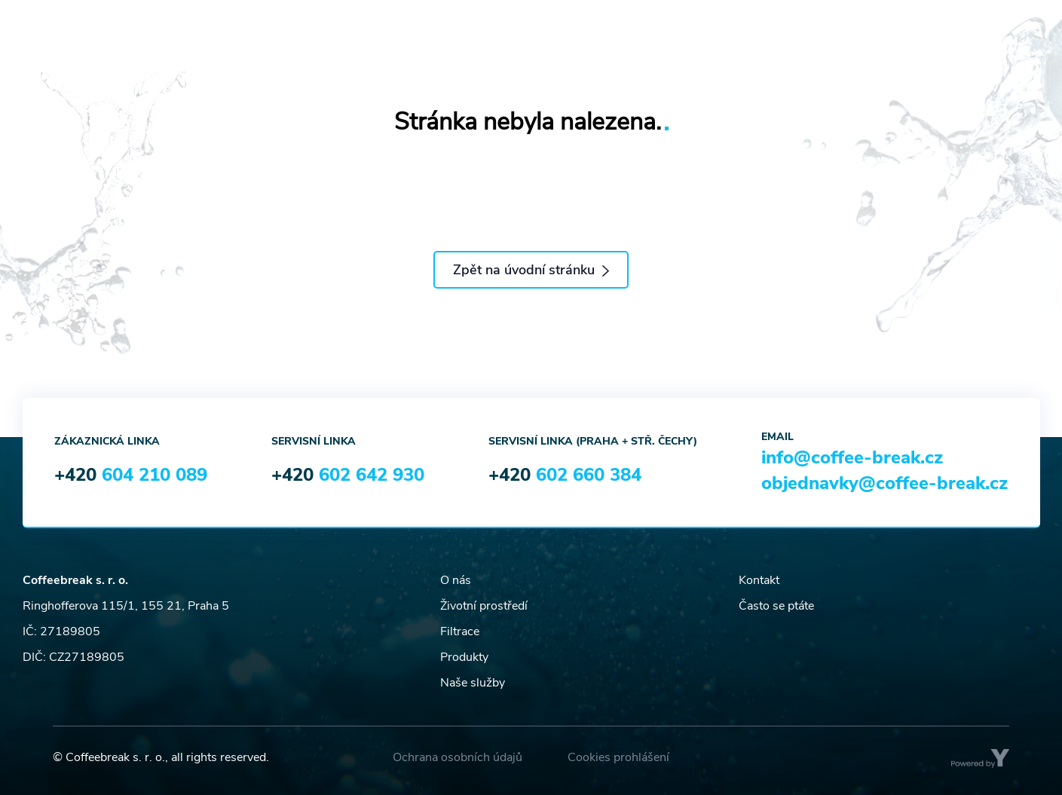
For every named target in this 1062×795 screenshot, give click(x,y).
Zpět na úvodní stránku (530, 270)
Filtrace (459, 631)
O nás (455, 580)
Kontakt (759, 580)
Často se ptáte (776, 606)
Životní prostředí (484, 606)
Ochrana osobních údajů (457, 757)
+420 (130, 475)
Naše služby (472, 682)
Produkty (464, 657)
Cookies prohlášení (618, 757)
